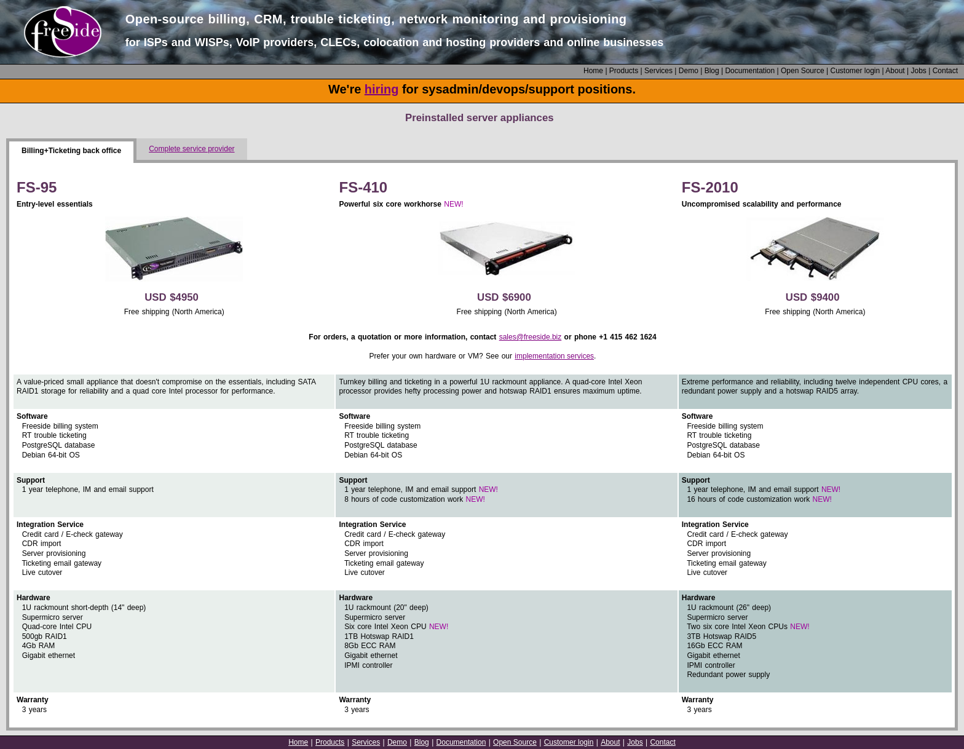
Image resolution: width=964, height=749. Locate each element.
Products (623, 70)
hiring (382, 89)
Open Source (802, 70)
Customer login (855, 70)
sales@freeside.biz (530, 337)
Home (593, 70)
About (894, 70)
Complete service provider (191, 149)
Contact (945, 70)
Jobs (918, 70)
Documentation (750, 70)
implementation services (554, 356)
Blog (712, 70)
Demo (688, 70)
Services (658, 70)
